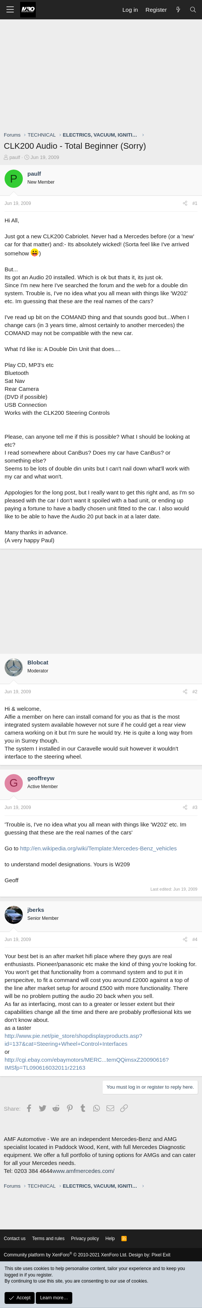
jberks (35, 910)
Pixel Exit (160, 1255)
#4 (194, 939)
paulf (15, 157)
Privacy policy (85, 1238)
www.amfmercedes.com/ (83, 1171)
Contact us (14, 1238)
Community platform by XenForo (65, 1255)
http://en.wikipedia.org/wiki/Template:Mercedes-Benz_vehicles (98, 848)
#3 (194, 807)
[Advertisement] (103, 76)
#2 (194, 691)
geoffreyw (40, 778)
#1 (194, 203)
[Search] (193, 9)
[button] (10, 9)
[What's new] (177, 9)
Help (110, 1238)
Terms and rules (48, 1238)
